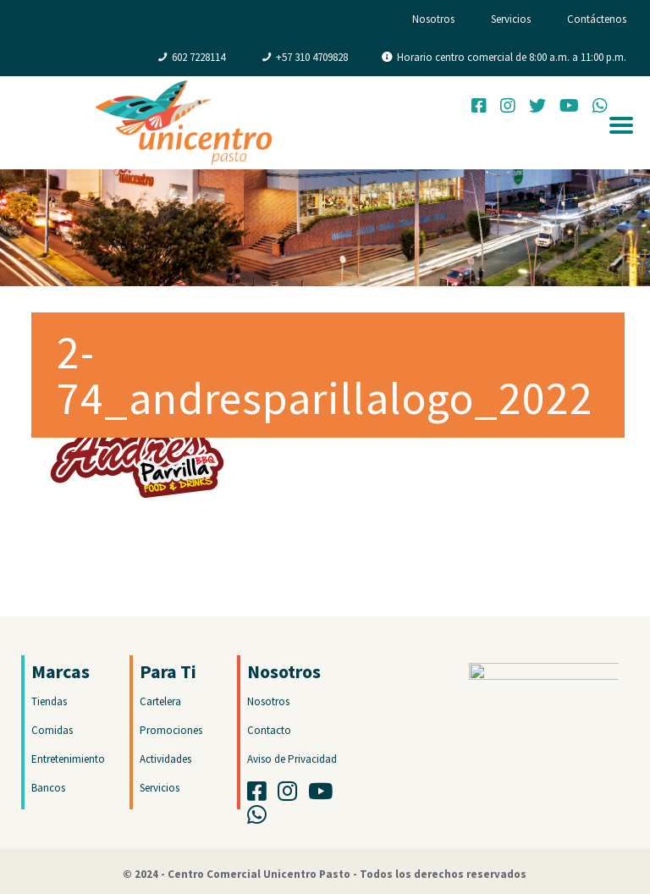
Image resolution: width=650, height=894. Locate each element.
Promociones (171, 730)
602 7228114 (198, 57)
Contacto (269, 730)
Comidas (52, 730)
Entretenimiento (68, 759)
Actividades (165, 759)
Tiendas (49, 701)
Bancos (48, 788)
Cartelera (160, 701)
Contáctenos (596, 19)
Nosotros (433, 19)
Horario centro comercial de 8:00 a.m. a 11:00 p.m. (511, 57)
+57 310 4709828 (312, 57)
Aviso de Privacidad (292, 759)
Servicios (511, 19)
